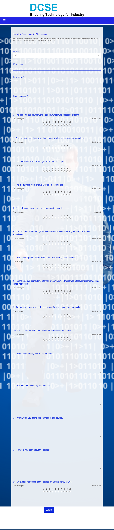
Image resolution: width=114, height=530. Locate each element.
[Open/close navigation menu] (4, 20)
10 (70, 123)
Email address (20, 96)
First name (18, 64)
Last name (18, 77)
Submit (49, 510)
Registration (109, 20)
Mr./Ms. (17, 51)
